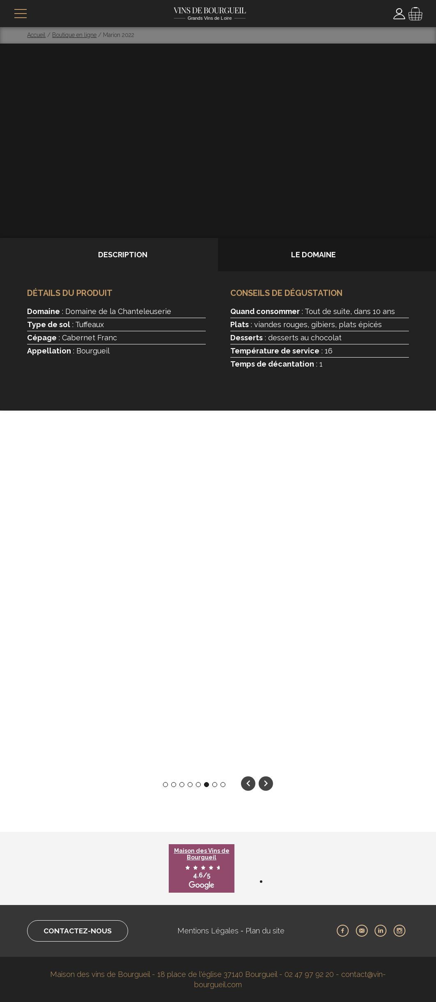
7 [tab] (215, 785)
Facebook (343, 931)
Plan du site (267, 930)
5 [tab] (198, 785)
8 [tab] (223, 785)
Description (122, 254)
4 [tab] (190, 785)
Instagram (399, 931)
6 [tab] (207, 785)
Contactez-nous (80, 930)
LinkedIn (380, 931)
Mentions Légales (210, 930)
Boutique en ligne (74, 35)
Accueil (36, 35)
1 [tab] (165, 785)
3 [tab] (182, 785)
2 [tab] (174, 785)
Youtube (362, 931)
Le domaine (313, 254)
